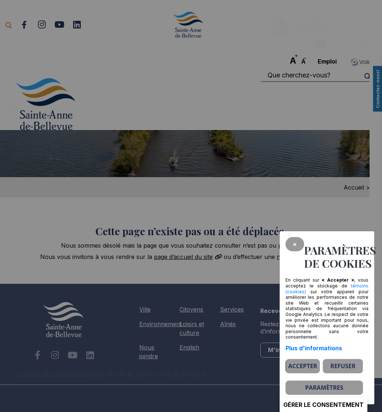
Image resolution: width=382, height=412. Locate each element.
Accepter (302, 366)
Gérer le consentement (323, 404)
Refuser (343, 366)
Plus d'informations (313, 348)
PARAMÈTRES (324, 388)
